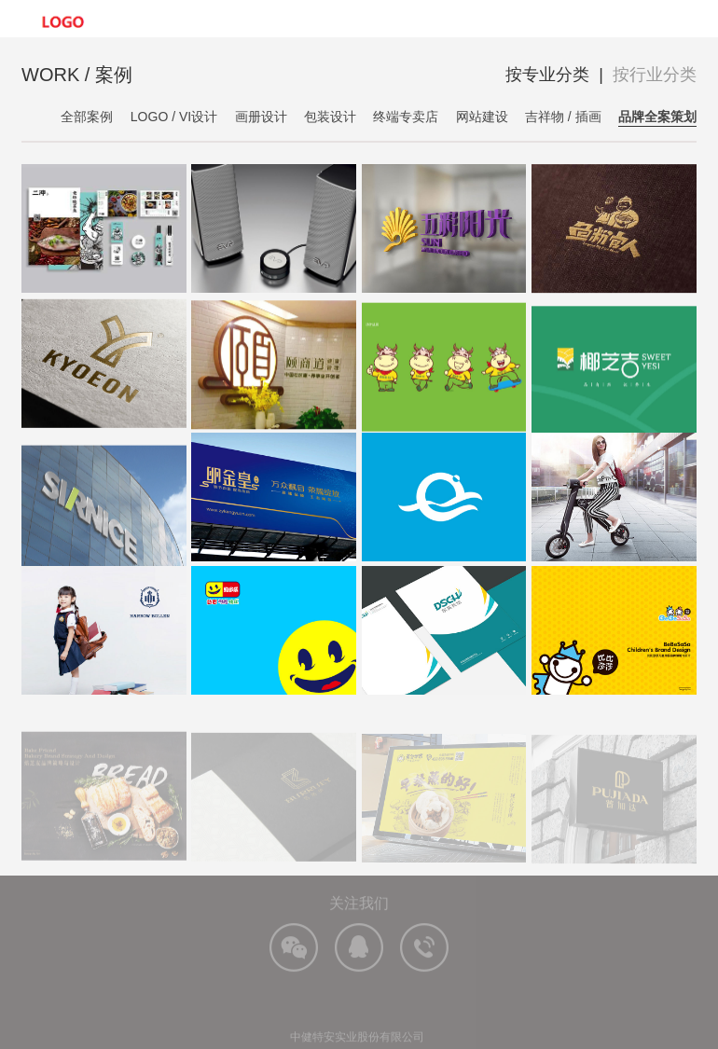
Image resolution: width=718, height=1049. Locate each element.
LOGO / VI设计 (174, 116)
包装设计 (330, 116)
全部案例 (87, 116)
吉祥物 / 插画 (563, 116)
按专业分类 (547, 74)
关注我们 (359, 925)
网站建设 (482, 116)
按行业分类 (655, 74)
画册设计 (261, 116)
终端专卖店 (405, 116)
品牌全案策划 (657, 116)
